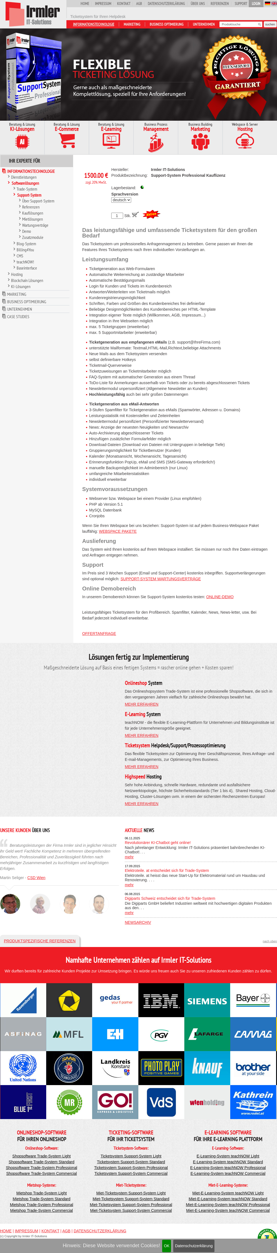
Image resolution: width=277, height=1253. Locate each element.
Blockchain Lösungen (27, 280)
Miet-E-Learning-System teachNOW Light (228, 1193)
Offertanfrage (99, 633)
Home (85, 3)
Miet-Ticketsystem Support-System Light (131, 1193)
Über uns (198, 3)
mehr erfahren (141, 704)
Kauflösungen (32, 213)
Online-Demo (220, 597)
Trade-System (27, 189)
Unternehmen (204, 24)
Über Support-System (38, 201)
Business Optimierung (166, 24)
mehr (129, 857)
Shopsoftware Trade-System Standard (41, 1162)
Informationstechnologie (93, 24)
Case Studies (18, 316)
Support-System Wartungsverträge (161, 579)
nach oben (270, 941)
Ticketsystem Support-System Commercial (130, 1173)
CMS (20, 255)
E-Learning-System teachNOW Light (228, 1156)
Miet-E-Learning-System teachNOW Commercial (228, 1210)
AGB (139, 3)
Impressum (103, 3)
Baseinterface (27, 268)
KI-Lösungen (20, 286)
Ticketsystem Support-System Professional (131, 1167)
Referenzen (220, 3)
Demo (26, 231)
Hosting (17, 274)
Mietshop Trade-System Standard (42, 1199)
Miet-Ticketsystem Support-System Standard (131, 1199)
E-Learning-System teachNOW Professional (228, 1167)
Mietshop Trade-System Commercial (41, 1210)
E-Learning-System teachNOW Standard (228, 1162)
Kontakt (123, 3)
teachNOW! (25, 262)
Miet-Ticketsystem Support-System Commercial (131, 1210)
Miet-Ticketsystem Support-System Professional (131, 1204)
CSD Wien (36, 877)
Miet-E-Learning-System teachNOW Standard (228, 1199)
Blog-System (26, 243)
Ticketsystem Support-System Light (130, 1156)
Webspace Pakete (117, 531)
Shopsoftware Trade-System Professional (41, 1167)
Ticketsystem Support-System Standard (131, 1162)
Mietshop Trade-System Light (41, 1193)
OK (166, 1246)
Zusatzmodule (32, 237)
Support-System (29, 195)
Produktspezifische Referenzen (40, 941)
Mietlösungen (32, 219)
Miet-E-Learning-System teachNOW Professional (228, 1204)
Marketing (132, 24)
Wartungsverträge (35, 225)
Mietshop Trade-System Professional (41, 1204)
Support (241, 3)
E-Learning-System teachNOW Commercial (227, 1173)
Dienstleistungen (24, 177)
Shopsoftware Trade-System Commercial (41, 1173)
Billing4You (25, 249)
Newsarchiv (138, 922)
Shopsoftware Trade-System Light (41, 1156)
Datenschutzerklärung (194, 1246)
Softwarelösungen (25, 183)
